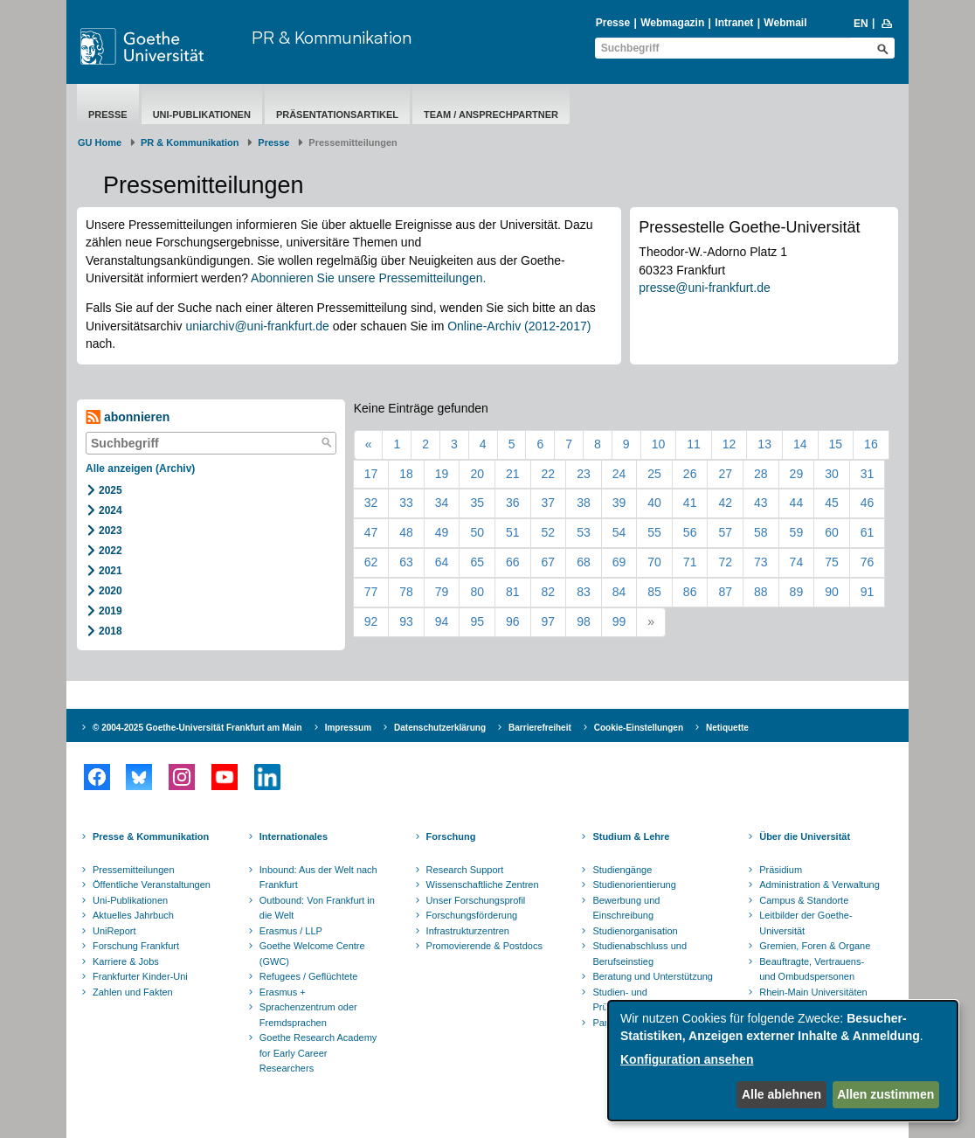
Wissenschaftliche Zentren (482, 884)
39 (619, 503)
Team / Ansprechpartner (491, 114)
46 (868, 503)
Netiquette (727, 727)
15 (836, 444)
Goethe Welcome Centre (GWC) (312, 953)
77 (371, 592)
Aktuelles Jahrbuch (133, 915)
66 (513, 562)
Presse (613, 23)
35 (477, 503)
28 (761, 474)
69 (619, 562)
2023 (110, 530)
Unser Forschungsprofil (476, 900)
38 (584, 503)
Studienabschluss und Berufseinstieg (639, 953)
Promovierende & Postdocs (484, 945)
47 (371, 532)
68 (584, 562)
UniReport (114, 931)
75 (832, 562)
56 (690, 532)
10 (659, 444)
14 (800, 444)
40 (654, 503)
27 (725, 474)
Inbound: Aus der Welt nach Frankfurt (318, 877)
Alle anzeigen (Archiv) (140, 468)
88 (761, 592)
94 (442, 621)
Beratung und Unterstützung (652, 976)
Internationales (293, 836)
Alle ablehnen (781, 1094)
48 (406, 532)
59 (797, 532)
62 (371, 562)
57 (725, 532)
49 (442, 532)
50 (477, 532)
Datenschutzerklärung (440, 727)
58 (761, 532)
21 (513, 474)
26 (690, 474)
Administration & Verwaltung (819, 884)
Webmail (785, 23)
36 (513, 503)
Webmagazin (672, 23)
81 (513, 592)
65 (477, 562)
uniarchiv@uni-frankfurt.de (256, 326)
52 (549, 532)
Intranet (734, 23)
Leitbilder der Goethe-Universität (805, 923)
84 (619, 592)
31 (868, 474)
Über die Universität (804, 836)
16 (871, 444)
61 (868, 532)
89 (797, 592)
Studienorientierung (633, 884)
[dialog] (783, 1061)
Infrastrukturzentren (467, 931)
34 (442, 503)
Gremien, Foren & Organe (814, 945)
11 (694, 444)
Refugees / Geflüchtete (308, 976)
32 (371, 503)
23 (584, 474)
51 (513, 532)
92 (371, 621)
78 (406, 592)
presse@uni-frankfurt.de (704, 288)
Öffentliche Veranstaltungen (152, 884)
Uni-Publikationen (202, 114)
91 (868, 592)
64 (442, 562)
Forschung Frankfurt (136, 945)
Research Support (465, 869)
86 (690, 592)
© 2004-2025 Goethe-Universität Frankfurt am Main (197, 727)
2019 (110, 611)
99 (619, 621)
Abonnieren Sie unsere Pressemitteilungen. (368, 278)
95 (477, 621)
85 (654, 592)
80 (477, 592)
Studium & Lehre (630, 836)
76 (868, 562)
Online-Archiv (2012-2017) (519, 326)
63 (406, 562)
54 (619, 532)
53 (584, 532)
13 (764, 444)
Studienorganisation (634, 931)
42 (725, 503)
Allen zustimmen (885, 1094)
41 (690, 503)
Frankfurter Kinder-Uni (140, 976)
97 (549, 621)
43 (761, 503)
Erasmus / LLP (290, 931)
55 (654, 532)
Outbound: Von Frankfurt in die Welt (317, 908)
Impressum (348, 727)
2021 (110, 571)
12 (729, 444)
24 (619, 474)
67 (549, 562)
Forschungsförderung (472, 915)
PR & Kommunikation (331, 37)
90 (832, 592)
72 (725, 562)
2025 (110, 490)
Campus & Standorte (803, 900)
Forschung (451, 836)
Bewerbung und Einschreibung (626, 908)
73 (761, 562)
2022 (110, 551)
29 (797, 474)
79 (442, 592)
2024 (110, 510)
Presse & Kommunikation (151, 836)
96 (513, 621)
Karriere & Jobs (126, 961)
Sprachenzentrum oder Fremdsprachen (308, 1015)
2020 (110, 591)
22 (549, 474)
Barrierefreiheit (539, 727)
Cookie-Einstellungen (638, 727)
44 (797, 503)
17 (371, 474)
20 (477, 474)
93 (406, 621)
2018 (110, 631)
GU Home (99, 142)
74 (797, 562)
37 (549, 503)
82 (549, 592)
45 (832, 503)
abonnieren (127, 417)
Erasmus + (282, 992)
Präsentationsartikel (337, 114)
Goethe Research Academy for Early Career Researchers (318, 1052)
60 (832, 532)
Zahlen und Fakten (133, 992)
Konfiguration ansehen (686, 1059)
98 (584, 621)
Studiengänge (622, 869)
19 (442, 474)
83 (584, 592)
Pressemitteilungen (134, 869)
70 (654, 562)
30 (832, 474)
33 (406, 503)
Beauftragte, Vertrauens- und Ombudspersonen (811, 969)
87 (725, 592)
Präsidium (780, 869)
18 (406, 474)
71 (690, 562)
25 (654, 474)
